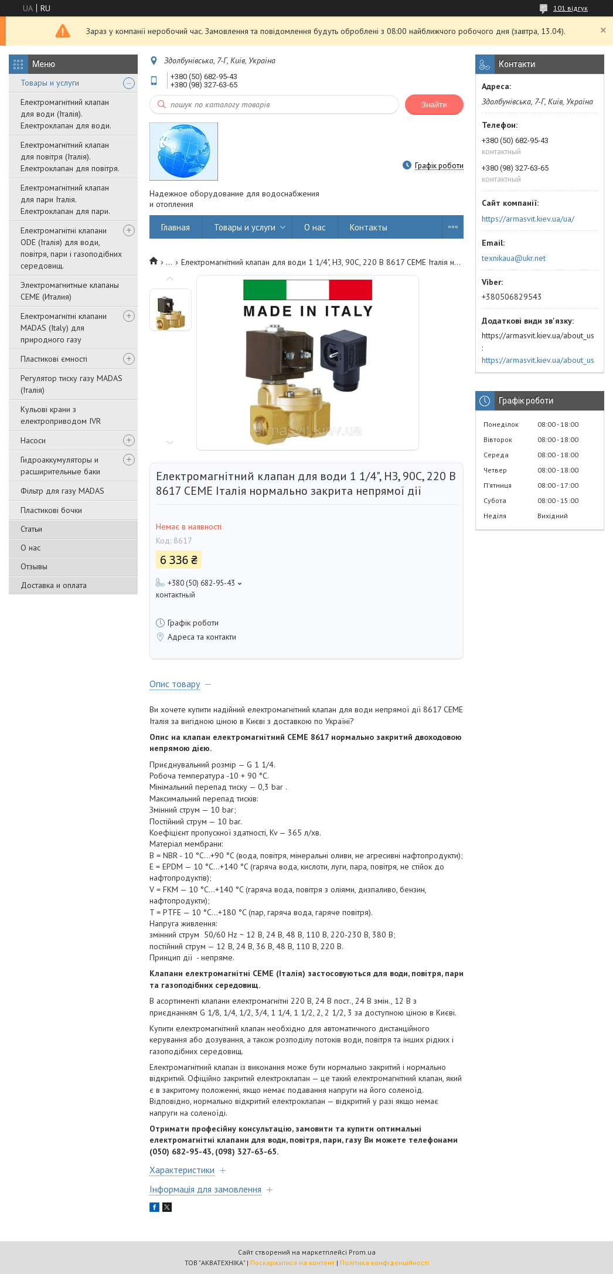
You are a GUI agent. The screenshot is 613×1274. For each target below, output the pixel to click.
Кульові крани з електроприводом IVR (61, 415)
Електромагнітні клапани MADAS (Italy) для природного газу (64, 328)
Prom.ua (362, 1252)
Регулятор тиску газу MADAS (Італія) (71, 384)
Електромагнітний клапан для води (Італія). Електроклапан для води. (66, 114)
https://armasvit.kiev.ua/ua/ (528, 218)
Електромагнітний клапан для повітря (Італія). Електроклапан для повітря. (70, 157)
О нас (30, 547)
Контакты (368, 227)
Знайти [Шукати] (434, 104)
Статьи (31, 529)
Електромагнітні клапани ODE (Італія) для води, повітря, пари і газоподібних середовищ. (71, 248)
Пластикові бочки (51, 510)
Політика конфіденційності (384, 1262)
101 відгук (570, 8)
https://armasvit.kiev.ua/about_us (538, 360)
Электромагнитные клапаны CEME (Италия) (70, 291)
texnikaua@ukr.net (514, 258)
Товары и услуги (50, 82)
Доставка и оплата (54, 585)
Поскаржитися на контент (292, 1262)
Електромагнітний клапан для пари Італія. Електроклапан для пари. (65, 199)
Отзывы (34, 566)
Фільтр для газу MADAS (62, 490)
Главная (175, 227)
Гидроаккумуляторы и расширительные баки (60, 465)
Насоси (33, 440)
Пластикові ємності (54, 359)
